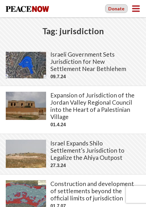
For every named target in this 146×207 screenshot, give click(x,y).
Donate (116, 8)
